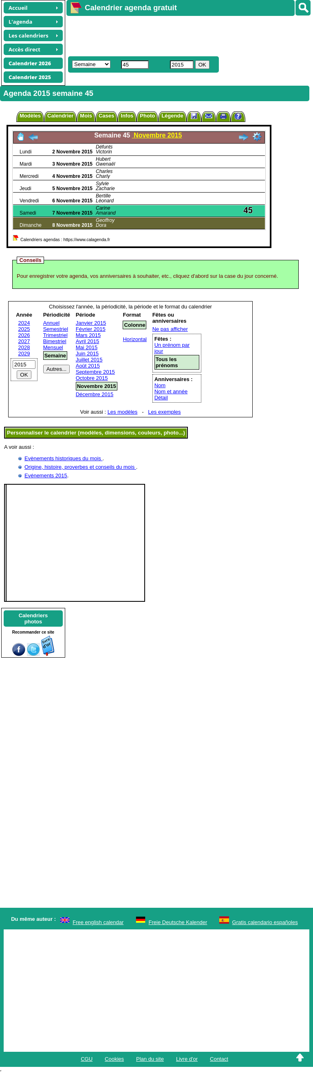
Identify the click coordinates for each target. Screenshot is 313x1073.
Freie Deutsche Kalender (178, 922)
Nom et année (171, 391)
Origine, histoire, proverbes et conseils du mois (80, 467)
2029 (24, 353)
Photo (147, 116)
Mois (86, 116)
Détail (161, 398)
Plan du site (150, 1059)
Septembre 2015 (95, 372)
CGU (87, 1059)
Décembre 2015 (95, 394)
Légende (172, 116)
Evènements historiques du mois (63, 458)
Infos (127, 116)
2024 (24, 323)
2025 (24, 329)
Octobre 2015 (92, 378)
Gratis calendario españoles (265, 922)
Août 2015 (88, 366)
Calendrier (60, 116)
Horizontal (135, 339)
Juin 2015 (87, 353)
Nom (159, 385)
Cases (106, 116)
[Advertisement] (185, 35)
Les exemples (164, 412)
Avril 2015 (87, 341)
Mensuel (53, 347)
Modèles (30, 116)
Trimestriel (55, 335)
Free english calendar (98, 922)
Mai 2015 (86, 347)
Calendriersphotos (33, 618)
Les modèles (123, 412)
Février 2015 (91, 329)
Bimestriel (54, 341)
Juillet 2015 (89, 360)
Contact (219, 1059)
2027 (24, 341)
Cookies (114, 1059)
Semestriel (55, 329)
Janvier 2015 (91, 323)
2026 (24, 335)
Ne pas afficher (170, 329)
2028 (24, 347)
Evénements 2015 (45, 475)
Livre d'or (187, 1059)
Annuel (51, 323)
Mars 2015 (88, 335)
